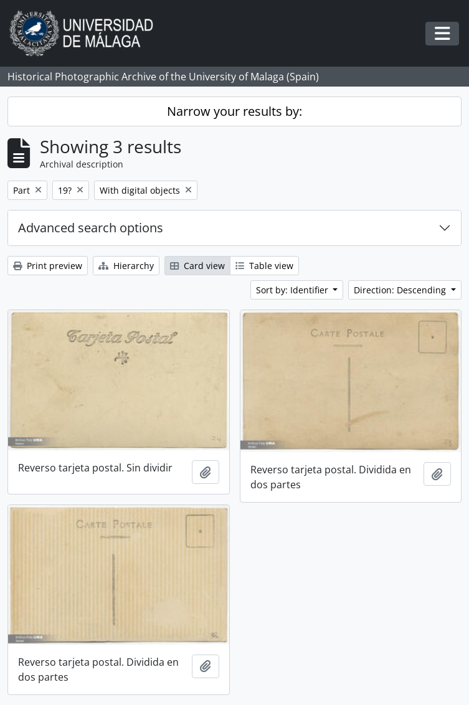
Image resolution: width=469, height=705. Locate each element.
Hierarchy (126, 266)
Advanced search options (90, 227)
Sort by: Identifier (293, 290)
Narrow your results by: (234, 111)
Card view (197, 266)
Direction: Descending (401, 290)
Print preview (47, 266)
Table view (264, 266)
